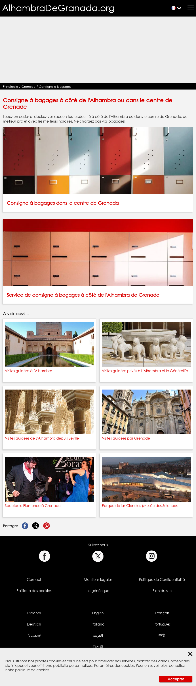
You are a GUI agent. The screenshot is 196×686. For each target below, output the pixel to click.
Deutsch (34, 624)
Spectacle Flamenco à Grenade (33, 505)
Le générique (98, 590)
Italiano (98, 624)
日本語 (98, 647)
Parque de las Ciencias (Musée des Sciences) (140, 505)
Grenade (28, 86)
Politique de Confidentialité (162, 579)
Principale (10, 86)
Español (34, 613)
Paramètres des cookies (114, 665)
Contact (34, 579)
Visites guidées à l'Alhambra (28, 371)
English (98, 613)
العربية (98, 635)
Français (162, 613)
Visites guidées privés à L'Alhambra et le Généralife (145, 371)
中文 (162, 635)
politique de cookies (32, 670)
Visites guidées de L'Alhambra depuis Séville (42, 438)
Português (162, 624)
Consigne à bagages (55, 86)
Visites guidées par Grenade (126, 438)
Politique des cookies (34, 590)
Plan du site (162, 590)
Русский (34, 635)
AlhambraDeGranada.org (58, 7)
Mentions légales (98, 579)
